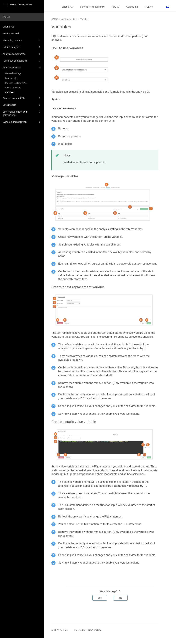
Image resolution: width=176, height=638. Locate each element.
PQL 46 (149, 6)
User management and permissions (22, 113)
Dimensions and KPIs (22, 98)
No (120, 597)
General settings (13, 73)
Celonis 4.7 (67, 6)
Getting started (11, 33)
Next (153, 611)
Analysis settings (22, 67)
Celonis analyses (22, 47)
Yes (100, 597)
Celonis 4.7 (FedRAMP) (92, 6)
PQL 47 (115, 6)
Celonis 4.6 (8, 26)
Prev (56, 611)
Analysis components (22, 54)
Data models (22, 105)
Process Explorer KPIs (16, 83)
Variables (10, 92)
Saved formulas (12, 87)
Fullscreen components (22, 61)
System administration (22, 122)
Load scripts (11, 78)
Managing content (22, 40)
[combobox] (22, 17)
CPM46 (54, 19)
